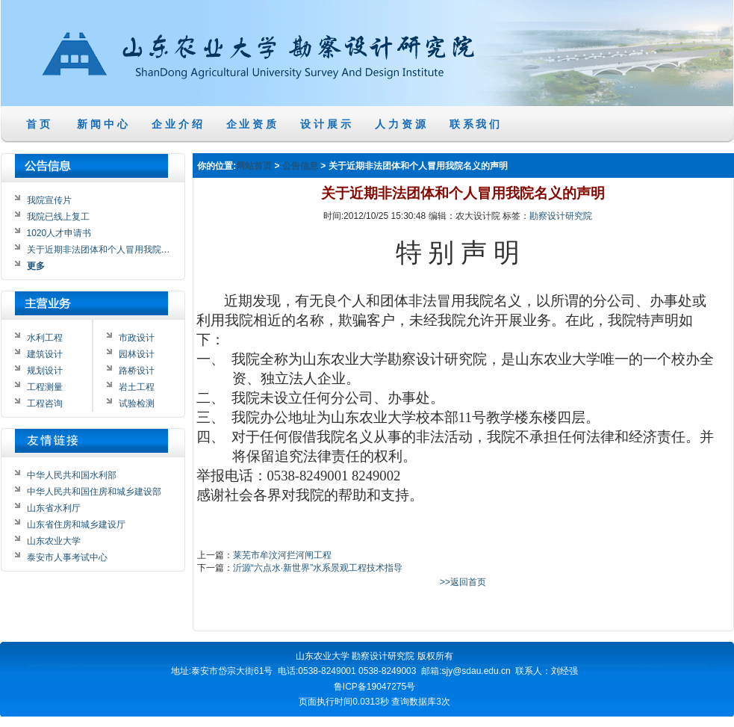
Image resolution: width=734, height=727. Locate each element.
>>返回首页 (463, 583)
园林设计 (137, 354)
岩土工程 (137, 387)
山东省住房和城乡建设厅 (76, 524)
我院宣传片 (49, 200)
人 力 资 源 (400, 124)
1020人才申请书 (59, 233)
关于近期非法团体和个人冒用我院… (98, 249)
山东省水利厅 (54, 508)
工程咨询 (45, 403)
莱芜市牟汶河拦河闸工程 (282, 555)
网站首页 (254, 166)
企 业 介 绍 (177, 124)
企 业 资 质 (251, 124)
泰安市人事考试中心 (67, 557)
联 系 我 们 (475, 124)
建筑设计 (45, 354)
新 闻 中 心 (102, 124)
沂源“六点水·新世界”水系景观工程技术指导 (317, 568)
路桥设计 (137, 370)
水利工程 (45, 337)
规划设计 (45, 370)
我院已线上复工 (58, 216)
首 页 (39, 124)
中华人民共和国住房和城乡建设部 (94, 491)
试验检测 (137, 403)
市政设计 (137, 337)
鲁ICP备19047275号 (374, 686)
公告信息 (300, 166)
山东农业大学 (54, 541)
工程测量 (45, 387)
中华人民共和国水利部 (71, 475)
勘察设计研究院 (560, 216)
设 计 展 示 (325, 124)
